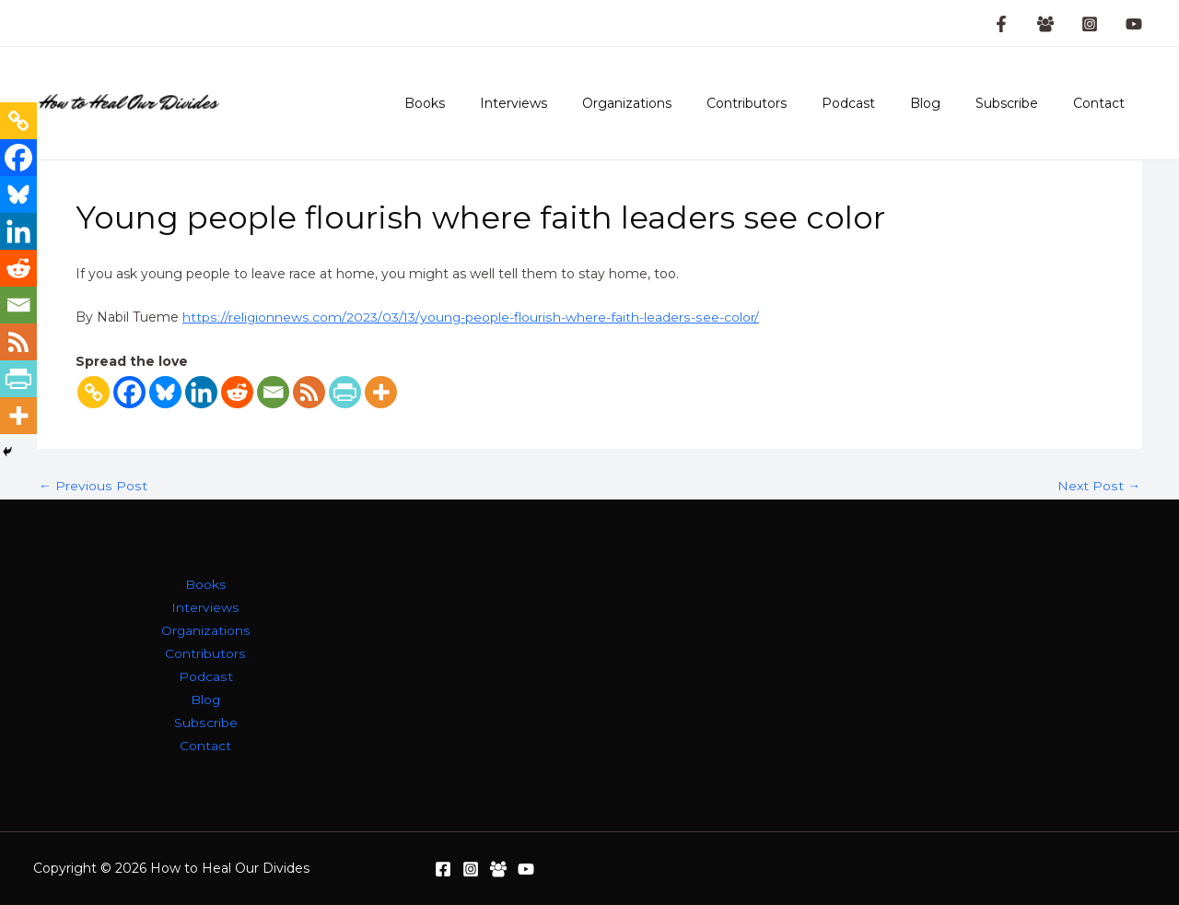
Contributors (788, 103)
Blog (948, 103)
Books (493, 103)
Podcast (880, 103)
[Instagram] (1089, 24)
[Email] (273, 392)
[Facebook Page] (1001, 24)
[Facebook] (129, 392)
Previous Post (92, 485)
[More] (381, 392)
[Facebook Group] (1045, 24)
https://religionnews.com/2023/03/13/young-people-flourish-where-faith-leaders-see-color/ (470, 317)
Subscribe (1020, 103)
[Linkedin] (201, 392)
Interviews (573, 103)
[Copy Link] (93, 392)
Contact (1103, 103)
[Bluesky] (165, 392)
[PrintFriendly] (345, 392)
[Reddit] (237, 392)
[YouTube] (1134, 24)
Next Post (1099, 485)
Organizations (677, 103)
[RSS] (309, 392)
